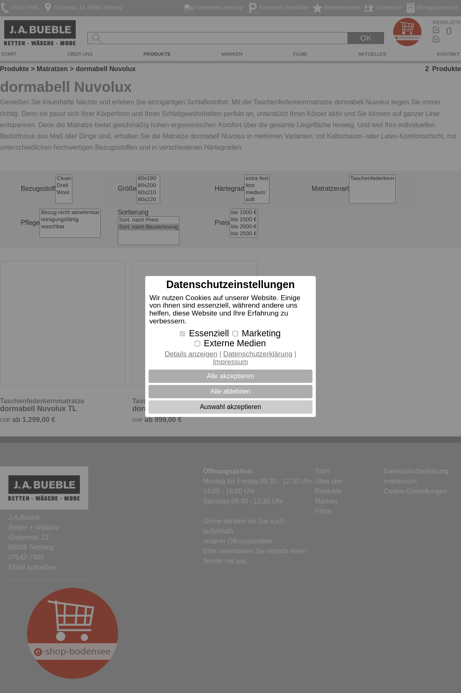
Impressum (230, 362)
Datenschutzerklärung (257, 354)
